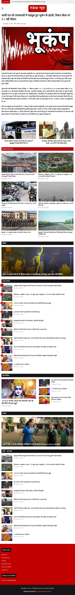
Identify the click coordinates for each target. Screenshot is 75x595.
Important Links (6, 564)
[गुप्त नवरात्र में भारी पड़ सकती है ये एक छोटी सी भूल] (6, 314)
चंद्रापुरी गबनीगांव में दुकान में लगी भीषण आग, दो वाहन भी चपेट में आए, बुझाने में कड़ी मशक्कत (38, 285)
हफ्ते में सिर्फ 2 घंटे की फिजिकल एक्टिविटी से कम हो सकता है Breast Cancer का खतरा (31, 444)
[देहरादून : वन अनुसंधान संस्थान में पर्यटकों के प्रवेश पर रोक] (19, 220)
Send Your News (6, 567)
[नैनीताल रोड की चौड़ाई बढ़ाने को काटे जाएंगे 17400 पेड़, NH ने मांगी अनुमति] (19, 192)
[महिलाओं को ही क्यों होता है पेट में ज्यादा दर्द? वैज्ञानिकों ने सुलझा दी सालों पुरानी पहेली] (6, 358)
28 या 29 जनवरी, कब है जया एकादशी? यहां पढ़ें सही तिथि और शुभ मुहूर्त (32, 303)
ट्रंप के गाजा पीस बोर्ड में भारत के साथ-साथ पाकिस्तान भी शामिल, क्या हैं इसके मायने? (35, 347)
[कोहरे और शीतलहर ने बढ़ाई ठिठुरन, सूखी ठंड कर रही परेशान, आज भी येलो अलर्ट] (56, 192)
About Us (4, 554)
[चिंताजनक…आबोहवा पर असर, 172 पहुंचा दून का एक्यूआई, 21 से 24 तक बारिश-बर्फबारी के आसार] (56, 163)
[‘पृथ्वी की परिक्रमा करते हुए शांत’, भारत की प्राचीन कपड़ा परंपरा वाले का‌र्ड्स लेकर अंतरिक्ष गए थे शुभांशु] (6, 341)
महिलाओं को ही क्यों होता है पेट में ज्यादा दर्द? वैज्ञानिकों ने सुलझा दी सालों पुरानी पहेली (35, 355)
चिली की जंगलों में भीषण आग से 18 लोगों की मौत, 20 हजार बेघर (30, 329)
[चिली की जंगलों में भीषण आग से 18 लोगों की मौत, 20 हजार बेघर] (6, 332)
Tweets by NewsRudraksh (8, 580)
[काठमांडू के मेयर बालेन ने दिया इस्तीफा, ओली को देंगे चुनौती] (6, 323)
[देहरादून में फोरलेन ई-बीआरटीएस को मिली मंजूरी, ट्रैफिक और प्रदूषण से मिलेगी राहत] (56, 220)
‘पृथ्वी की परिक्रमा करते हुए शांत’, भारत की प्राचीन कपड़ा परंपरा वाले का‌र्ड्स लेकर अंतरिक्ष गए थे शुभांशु (40, 338)
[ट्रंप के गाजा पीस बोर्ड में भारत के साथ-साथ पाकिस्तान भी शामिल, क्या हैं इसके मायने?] (6, 349)
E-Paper (3, 561)
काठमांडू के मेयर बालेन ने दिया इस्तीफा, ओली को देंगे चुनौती (29, 320)
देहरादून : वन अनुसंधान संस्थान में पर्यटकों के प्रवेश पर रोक (16, 232)
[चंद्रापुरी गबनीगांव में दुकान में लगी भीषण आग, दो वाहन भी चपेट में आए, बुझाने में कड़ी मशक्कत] (19, 163)
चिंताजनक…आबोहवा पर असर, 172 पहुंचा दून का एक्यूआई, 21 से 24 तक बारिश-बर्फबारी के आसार (35, 1)
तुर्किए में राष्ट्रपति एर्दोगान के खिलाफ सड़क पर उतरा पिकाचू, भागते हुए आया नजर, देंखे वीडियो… (33, 274)
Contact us (4, 570)
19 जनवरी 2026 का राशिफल (21, 364)
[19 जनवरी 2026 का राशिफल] (6, 367)
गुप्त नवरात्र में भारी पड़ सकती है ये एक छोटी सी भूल (27, 312)
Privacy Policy (5, 557)
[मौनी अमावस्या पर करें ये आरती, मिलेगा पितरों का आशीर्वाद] (44, 400)
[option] (37, 261)
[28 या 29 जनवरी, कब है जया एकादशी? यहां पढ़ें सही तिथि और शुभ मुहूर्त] (6, 306)
